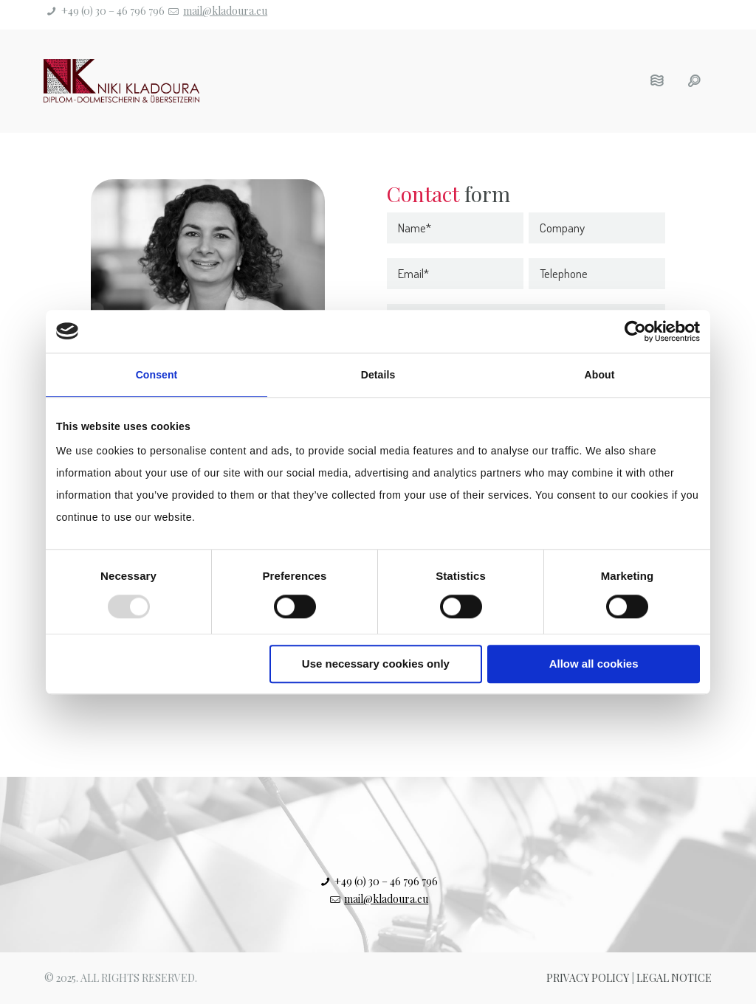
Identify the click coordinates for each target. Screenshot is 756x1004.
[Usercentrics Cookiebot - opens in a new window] (635, 331)
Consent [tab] (157, 375)
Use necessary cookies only (376, 663)
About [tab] (600, 375)
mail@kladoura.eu (225, 11)
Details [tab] (378, 375)
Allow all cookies (594, 663)
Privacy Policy (587, 978)
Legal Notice (674, 978)
